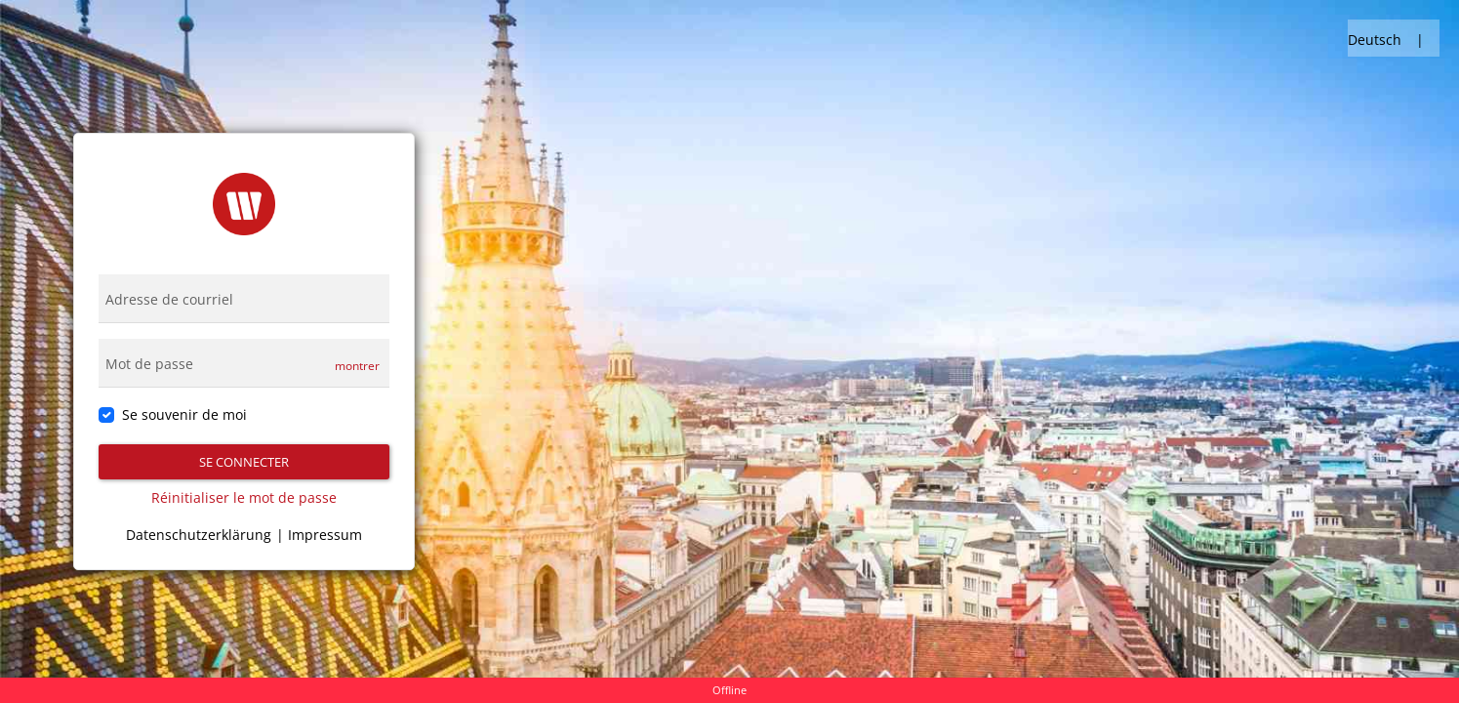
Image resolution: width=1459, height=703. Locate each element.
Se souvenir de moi (184, 414)
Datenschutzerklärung (198, 534)
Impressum (325, 534)
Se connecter (244, 462)
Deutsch (1374, 39)
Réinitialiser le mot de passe (244, 497)
